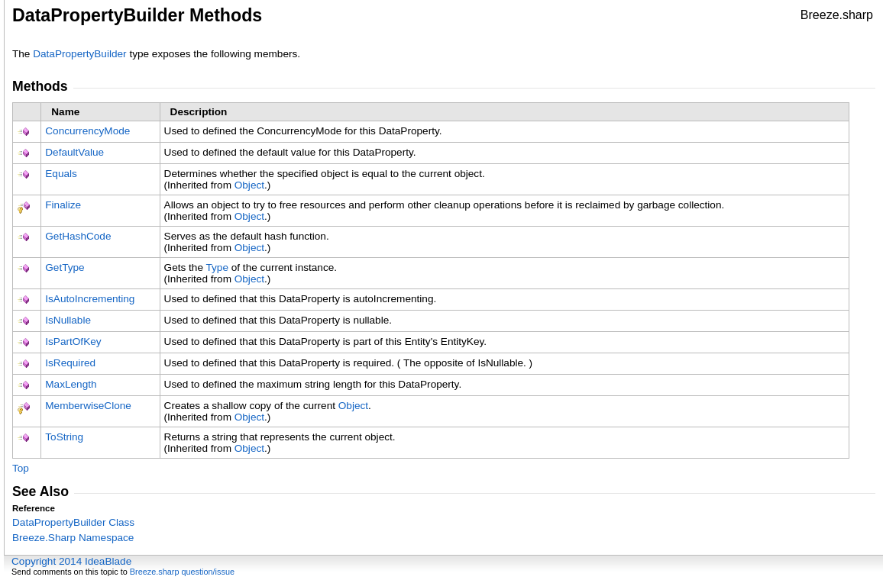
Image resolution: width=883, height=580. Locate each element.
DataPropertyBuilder (79, 54)
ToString (64, 437)
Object (249, 185)
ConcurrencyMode (87, 131)
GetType (64, 267)
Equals (61, 173)
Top (20, 468)
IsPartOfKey (73, 341)
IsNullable (68, 320)
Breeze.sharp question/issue (182, 571)
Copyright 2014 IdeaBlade (71, 561)
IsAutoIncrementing (89, 298)
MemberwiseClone (88, 405)
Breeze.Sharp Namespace (73, 537)
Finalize (63, 205)
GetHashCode (78, 236)
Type (216, 267)
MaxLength (70, 384)
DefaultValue (74, 152)
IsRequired (70, 363)
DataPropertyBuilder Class (73, 522)
